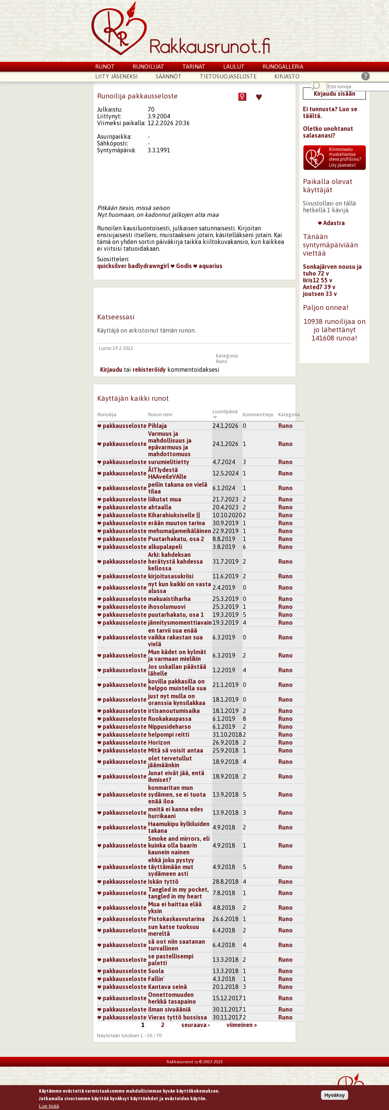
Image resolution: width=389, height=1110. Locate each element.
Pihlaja (157, 425)
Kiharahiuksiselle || (174, 515)
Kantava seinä (167, 986)
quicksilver (112, 265)
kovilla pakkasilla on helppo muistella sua (177, 684)
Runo (221, 361)
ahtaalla (159, 507)
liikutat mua (164, 499)
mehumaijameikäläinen (179, 530)
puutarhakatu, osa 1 (176, 614)
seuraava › (195, 1024)
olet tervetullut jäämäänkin (170, 761)
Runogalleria (282, 66)
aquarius (207, 265)
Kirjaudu (111, 369)
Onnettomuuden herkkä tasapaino (172, 998)
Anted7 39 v (319, 287)
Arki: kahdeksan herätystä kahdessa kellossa (175, 561)
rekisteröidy (149, 369)
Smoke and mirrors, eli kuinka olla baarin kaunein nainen (179, 845)
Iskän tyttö (163, 881)
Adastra (331, 222)
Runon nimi (160, 414)
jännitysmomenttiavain (180, 622)
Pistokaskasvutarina (176, 918)
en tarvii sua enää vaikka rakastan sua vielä (175, 637)
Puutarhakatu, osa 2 (176, 538)
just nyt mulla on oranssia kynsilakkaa (176, 699)
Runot (105, 66)
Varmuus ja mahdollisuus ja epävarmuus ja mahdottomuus (169, 443)
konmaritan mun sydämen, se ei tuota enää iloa (177, 794)
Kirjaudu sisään (334, 93)
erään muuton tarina (176, 523)
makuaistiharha (169, 598)
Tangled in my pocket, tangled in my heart (178, 893)
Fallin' (156, 978)
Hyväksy (334, 1096)
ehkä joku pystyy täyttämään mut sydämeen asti (171, 867)
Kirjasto (286, 76)
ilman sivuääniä (169, 1009)
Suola (156, 970)
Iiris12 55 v (317, 280)
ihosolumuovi (166, 606)
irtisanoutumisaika (174, 710)
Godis (181, 265)
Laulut (234, 66)
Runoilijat (148, 66)
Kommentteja (258, 414)
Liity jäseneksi (116, 76)
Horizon (159, 742)
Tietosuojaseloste (228, 76)
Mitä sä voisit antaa (175, 750)
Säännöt (169, 76)
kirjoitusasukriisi (170, 576)
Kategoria (289, 414)
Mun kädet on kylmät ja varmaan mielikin (177, 655)
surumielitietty (168, 461)
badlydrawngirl (148, 265)
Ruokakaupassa (169, 718)
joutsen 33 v (320, 293)
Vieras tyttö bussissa (177, 1017)
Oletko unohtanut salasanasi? (328, 132)
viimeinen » (242, 1024)
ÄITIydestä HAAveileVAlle (167, 473)
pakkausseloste (122, 425)
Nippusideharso (169, 726)
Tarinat (193, 66)
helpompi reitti (168, 734)
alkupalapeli (165, 546)
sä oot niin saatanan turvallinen (176, 945)
